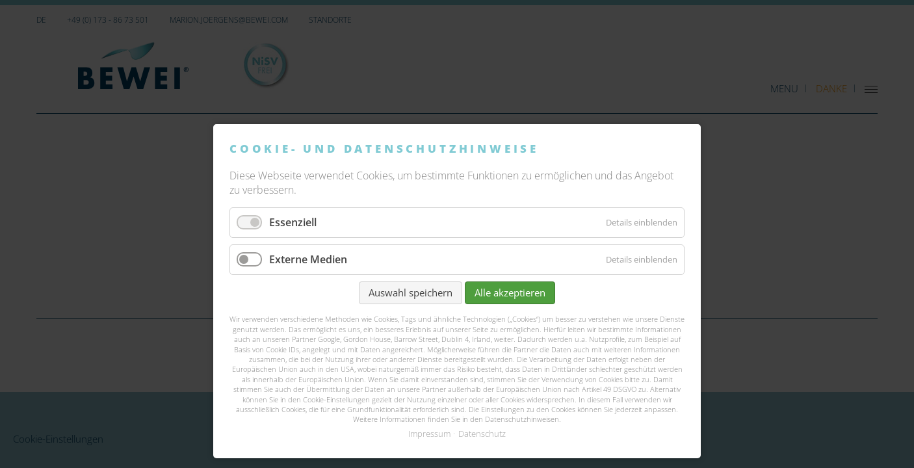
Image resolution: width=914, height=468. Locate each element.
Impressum (429, 433)
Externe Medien (308, 259)
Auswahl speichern (410, 292)
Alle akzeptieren (510, 292)
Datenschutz (482, 433)
